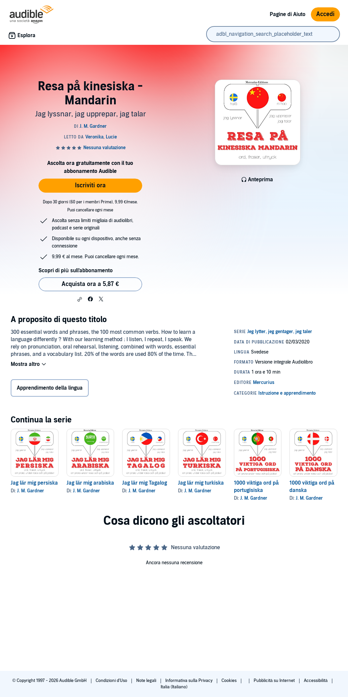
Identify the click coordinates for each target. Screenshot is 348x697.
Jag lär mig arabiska (90, 483)
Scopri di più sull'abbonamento (75, 270)
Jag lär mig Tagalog (144, 483)
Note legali (146, 680)
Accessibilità (316, 680)
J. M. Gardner (30, 491)
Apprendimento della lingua (50, 388)
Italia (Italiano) (174, 687)
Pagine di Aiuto (288, 14)
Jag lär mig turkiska (201, 483)
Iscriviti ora (90, 185)
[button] (79, 299)
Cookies (230, 680)
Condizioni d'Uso (112, 680)
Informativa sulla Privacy (189, 680)
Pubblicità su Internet (275, 680)
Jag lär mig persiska (34, 483)
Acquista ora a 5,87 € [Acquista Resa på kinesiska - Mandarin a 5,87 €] (90, 284)
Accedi (325, 14)
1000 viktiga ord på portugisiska (256, 487)
